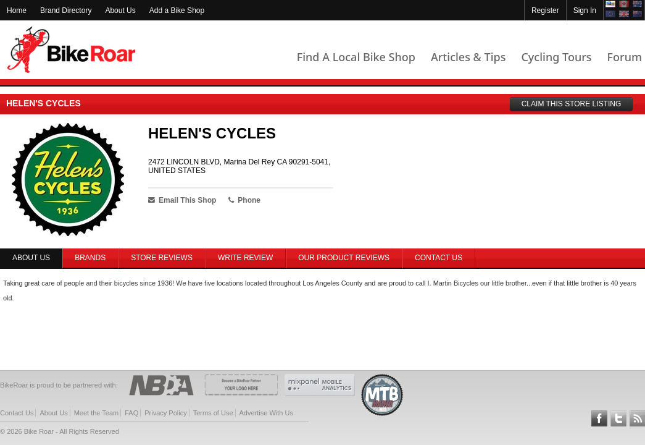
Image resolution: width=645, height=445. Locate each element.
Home (17, 10)
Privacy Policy (165, 413)
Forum (624, 56)
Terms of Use (213, 413)
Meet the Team (96, 413)
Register (545, 10)
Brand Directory (65, 10)
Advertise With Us (266, 413)
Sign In (584, 10)
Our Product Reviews (343, 257)
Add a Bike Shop (176, 10)
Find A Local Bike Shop (356, 56)
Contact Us (438, 257)
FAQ (131, 413)
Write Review (245, 257)
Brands (90, 257)
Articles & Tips (468, 56)
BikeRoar (71, 50)
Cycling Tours (556, 56)
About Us (120, 10)
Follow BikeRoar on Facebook (599, 418)
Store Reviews (162, 257)
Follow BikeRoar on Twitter (618, 418)
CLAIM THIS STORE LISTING (572, 104)
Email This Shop (182, 200)
